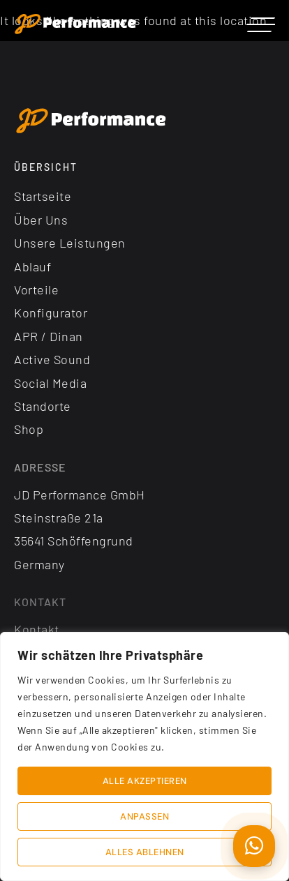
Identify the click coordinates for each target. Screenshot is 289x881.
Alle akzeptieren (145, 781)
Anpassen (144, 816)
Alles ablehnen (144, 852)
